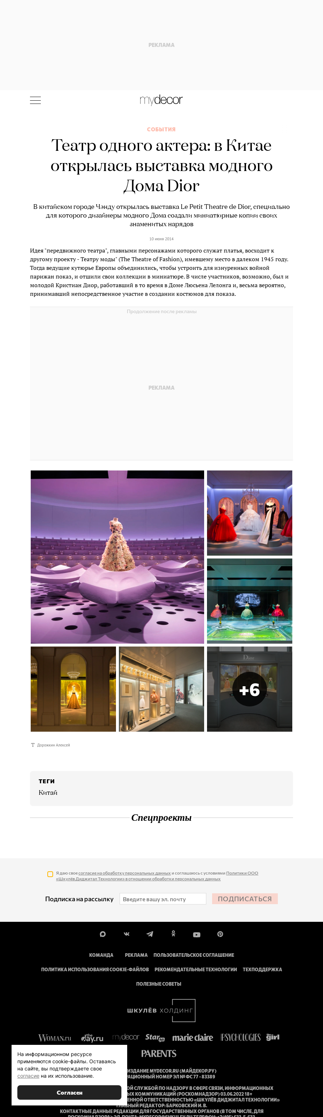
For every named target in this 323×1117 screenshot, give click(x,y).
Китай (48, 793)
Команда (101, 955)
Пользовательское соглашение (194, 955)
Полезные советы (158, 983)
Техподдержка (262, 969)
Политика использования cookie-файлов (95, 969)
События (161, 129)
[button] (249, 689)
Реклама (136, 955)
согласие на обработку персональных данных (124, 872)
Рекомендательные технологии (196, 969)
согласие (28, 1076)
